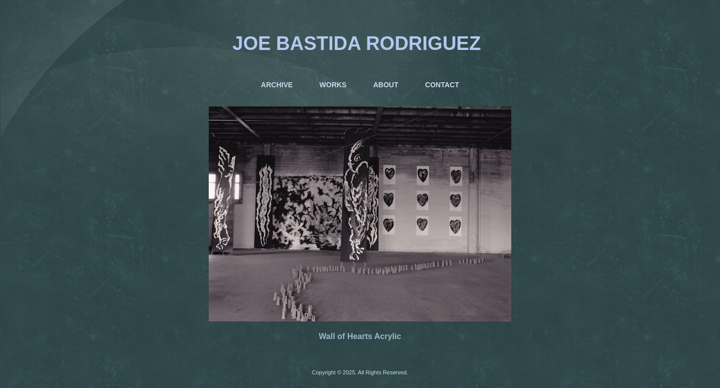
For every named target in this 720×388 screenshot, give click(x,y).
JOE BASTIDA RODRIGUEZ (356, 43)
